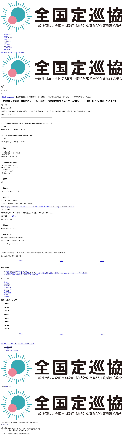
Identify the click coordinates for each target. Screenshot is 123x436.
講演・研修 (4, 105)
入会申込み (21, 52)
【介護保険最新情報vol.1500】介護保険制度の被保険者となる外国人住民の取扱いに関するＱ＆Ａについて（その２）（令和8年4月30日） (46, 273)
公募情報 (7, 296)
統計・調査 (7, 293)
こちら (14, 216)
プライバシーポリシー (11, 350)
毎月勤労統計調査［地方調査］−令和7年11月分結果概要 (21, 275)
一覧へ (61, 261)
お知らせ (7, 282)
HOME (4, 97)
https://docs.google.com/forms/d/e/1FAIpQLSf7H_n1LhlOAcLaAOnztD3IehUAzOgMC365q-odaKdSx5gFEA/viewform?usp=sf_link (37, 206)
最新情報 (7, 284)
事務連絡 (7, 291)
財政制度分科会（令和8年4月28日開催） (16, 271)
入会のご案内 (8, 347)
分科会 (6, 294)
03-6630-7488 (7, 386)
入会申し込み (13, 343)
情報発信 (7, 285)
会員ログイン (5, 52)
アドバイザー (8, 289)
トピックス (10, 97)
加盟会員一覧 (22, 343)
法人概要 (7, 348)
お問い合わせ (13, 52)
